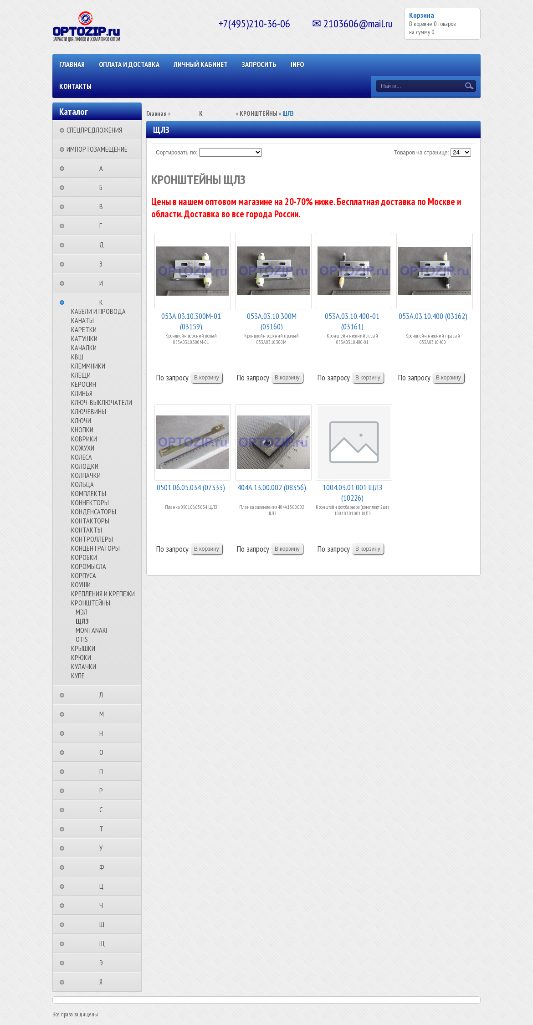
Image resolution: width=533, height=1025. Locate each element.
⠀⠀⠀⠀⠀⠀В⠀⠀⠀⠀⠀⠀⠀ (104, 206)
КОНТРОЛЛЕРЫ (92, 538)
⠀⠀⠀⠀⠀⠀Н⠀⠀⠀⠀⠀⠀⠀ (104, 733)
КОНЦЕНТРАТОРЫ (95, 548)
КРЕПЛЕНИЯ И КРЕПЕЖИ (103, 593)
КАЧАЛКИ (84, 347)
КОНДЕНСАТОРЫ (93, 511)
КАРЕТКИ (84, 329)
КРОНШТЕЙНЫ (90, 602)
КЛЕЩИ (81, 374)
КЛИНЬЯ (81, 393)
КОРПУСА (83, 575)
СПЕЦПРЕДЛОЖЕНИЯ (94, 129)
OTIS (82, 639)
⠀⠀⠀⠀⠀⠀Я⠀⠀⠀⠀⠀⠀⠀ (104, 981)
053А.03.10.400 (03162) (433, 316)
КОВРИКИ (84, 438)
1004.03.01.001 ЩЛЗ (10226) (352, 492)
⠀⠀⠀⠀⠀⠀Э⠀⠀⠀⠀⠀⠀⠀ (104, 962)
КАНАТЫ (82, 320)
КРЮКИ (81, 657)
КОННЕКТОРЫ (90, 502)
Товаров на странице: (421, 152)
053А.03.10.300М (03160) (272, 320)
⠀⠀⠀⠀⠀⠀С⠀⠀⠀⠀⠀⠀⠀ (104, 809)
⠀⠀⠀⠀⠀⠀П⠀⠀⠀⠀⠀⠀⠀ (104, 771)
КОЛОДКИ (84, 466)
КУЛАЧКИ (83, 666)
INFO (297, 64)
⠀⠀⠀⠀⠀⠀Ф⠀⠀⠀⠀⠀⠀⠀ (105, 866)
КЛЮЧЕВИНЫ (88, 411)
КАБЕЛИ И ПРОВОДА (98, 311)
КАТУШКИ (84, 338)
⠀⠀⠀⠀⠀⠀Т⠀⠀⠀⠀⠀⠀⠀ (104, 828)
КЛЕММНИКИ (88, 365)
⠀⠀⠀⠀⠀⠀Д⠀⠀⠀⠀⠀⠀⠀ (104, 244)
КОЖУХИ (82, 447)
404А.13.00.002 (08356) (271, 487)
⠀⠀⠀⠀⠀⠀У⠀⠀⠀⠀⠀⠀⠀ (104, 847)
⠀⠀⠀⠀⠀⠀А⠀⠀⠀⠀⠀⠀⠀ (104, 168)
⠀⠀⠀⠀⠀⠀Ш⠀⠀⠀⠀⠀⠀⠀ (105, 924)
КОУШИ (81, 584)
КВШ (77, 356)
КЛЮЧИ (81, 420)
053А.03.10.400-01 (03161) (352, 320)
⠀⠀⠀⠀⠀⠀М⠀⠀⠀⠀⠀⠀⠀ (104, 713)
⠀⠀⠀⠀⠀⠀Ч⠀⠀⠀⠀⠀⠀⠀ (104, 905)
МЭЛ (81, 611)
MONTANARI (91, 630)
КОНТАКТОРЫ (90, 520)
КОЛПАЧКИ (86, 475)
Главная (72, 64)
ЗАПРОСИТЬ (259, 64)
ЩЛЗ (82, 620)
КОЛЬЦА (82, 484)
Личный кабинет (201, 64)
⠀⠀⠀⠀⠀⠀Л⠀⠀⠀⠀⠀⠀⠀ (104, 694)
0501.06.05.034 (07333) (191, 487)
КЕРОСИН (83, 384)
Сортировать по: (177, 152)
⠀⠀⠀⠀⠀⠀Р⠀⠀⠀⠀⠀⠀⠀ (104, 790)
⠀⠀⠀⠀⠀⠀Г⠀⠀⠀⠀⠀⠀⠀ (103, 225)
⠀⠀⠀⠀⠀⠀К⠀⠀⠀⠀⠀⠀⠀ (104, 302)
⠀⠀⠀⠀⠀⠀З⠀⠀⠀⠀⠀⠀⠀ (104, 263)
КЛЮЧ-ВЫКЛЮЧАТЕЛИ (101, 402)
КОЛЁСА (81, 456)
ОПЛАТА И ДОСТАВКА (129, 64)
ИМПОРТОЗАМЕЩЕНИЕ (97, 149)
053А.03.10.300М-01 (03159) (191, 320)
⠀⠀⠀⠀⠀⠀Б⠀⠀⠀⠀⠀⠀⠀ (104, 187)
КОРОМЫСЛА (88, 566)
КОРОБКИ (84, 557)
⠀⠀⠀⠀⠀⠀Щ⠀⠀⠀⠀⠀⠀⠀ (105, 943)
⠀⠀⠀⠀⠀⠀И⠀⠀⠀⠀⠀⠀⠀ (104, 282)
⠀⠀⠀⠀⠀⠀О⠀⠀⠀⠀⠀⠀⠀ (104, 752)
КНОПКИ (82, 429)
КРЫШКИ (83, 648)
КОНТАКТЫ (75, 86)
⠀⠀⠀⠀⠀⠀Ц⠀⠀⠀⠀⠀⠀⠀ (104, 886)
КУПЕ (78, 675)
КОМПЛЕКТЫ (88, 493)
